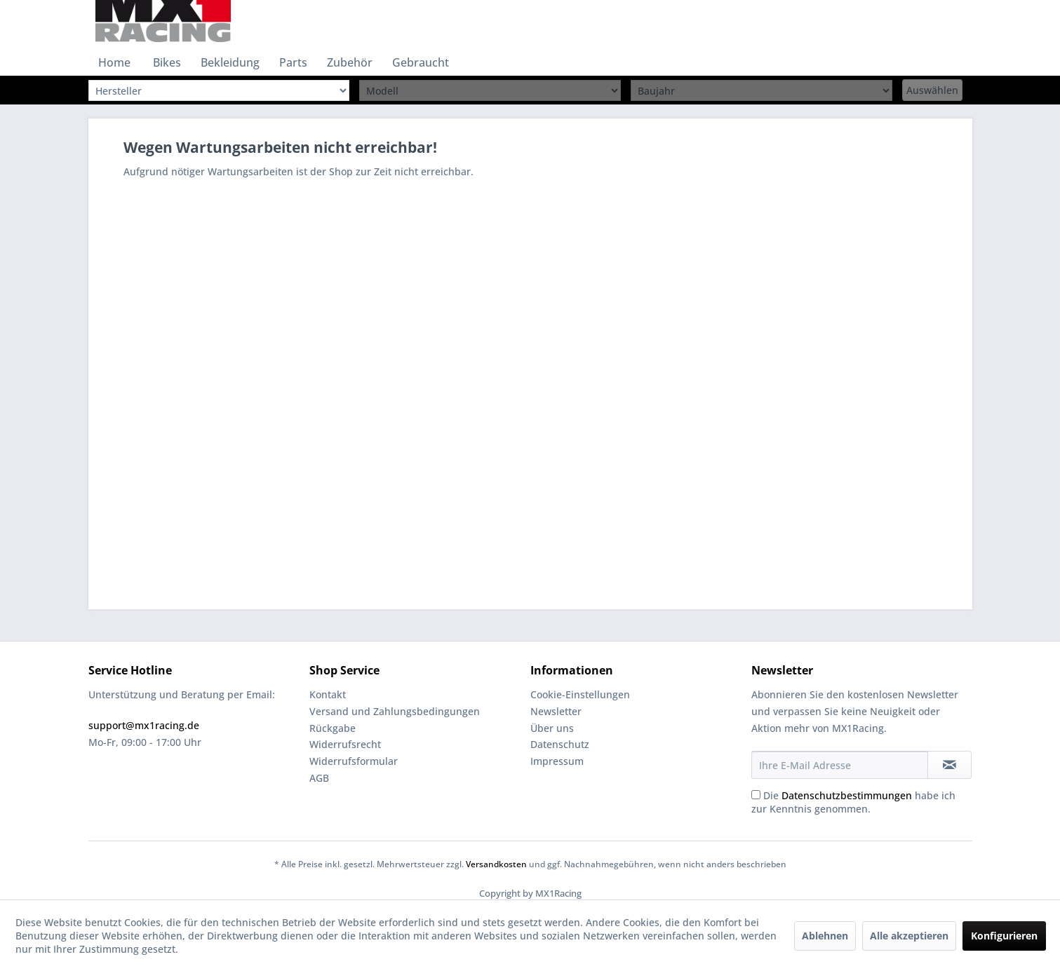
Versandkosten (496, 864)
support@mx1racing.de (143, 725)
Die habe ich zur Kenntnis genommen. (853, 802)
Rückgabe (332, 728)
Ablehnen (825, 935)
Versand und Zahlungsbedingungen (394, 711)
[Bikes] (167, 62)
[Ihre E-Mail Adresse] (839, 765)
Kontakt (327, 694)
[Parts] (293, 62)
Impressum (557, 761)
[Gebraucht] (420, 62)
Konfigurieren (1004, 935)
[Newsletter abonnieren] (949, 765)
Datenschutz (559, 744)
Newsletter (556, 711)
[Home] (114, 62)
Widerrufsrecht (345, 744)
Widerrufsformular (353, 761)
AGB (319, 778)
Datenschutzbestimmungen (846, 795)
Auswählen (932, 90)
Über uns (552, 728)
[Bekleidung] (230, 62)
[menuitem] (114, 62)
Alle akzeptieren (909, 935)
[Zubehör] (349, 62)
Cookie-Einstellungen (580, 694)
